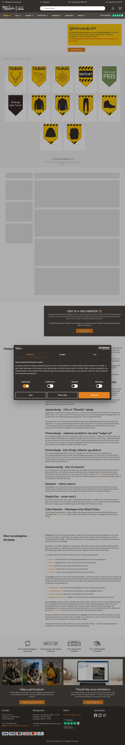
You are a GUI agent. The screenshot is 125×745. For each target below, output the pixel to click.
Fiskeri (28, 15)
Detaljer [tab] (62, 354)
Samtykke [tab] (30, 354)
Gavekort (69, 15)
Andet (80, 15)
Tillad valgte (62, 395)
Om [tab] (95, 354)
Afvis (31, 395)
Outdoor (41, 15)
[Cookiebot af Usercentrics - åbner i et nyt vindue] (100, 348)
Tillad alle (94, 395)
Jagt (17, 15)
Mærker (55, 15)
